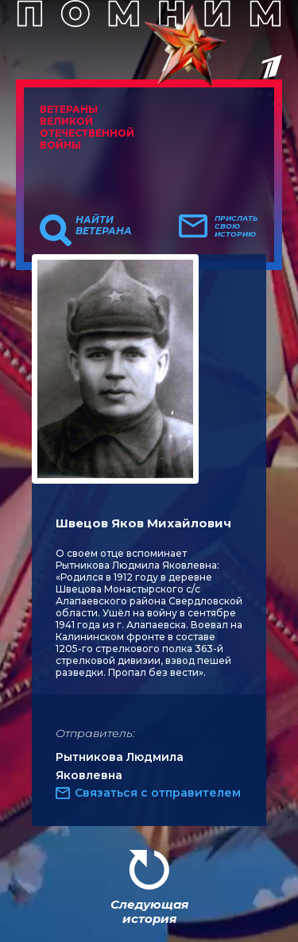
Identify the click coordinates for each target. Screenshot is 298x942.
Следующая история (149, 911)
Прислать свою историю (236, 226)
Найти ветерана (103, 225)
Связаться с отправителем (158, 793)
